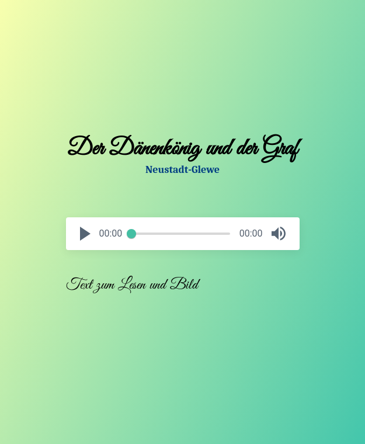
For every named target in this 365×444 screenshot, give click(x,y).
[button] (85, 234)
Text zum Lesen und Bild (132, 285)
